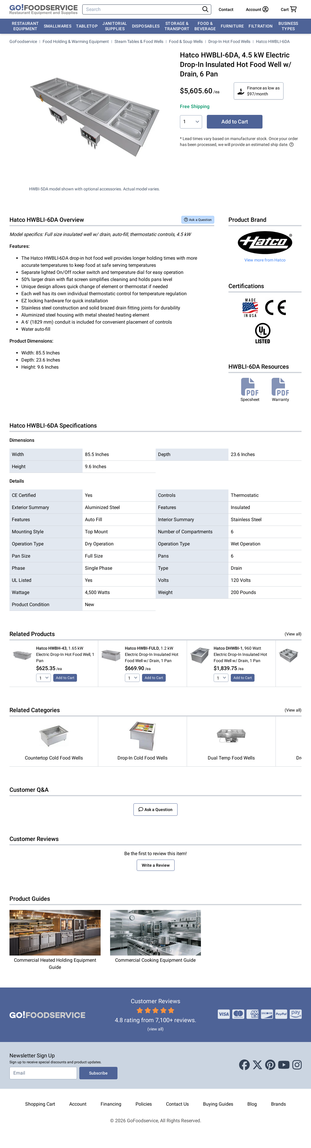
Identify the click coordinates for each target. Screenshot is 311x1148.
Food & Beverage (205, 26)
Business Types (288, 26)
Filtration (261, 26)
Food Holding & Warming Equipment (76, 41)
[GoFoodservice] (43, 9)
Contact (226, 9)
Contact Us (177, 1104)
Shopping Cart (40, 1104)
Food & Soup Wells (186, 41)
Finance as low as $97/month (259, 91)
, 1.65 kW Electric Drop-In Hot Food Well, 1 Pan (65, 654)
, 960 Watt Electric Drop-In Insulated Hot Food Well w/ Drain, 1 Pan (240, 654)
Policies (144, 1104)
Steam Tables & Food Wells (139, 41)
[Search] (142, 9)
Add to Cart (234, 121)
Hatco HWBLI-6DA (273, 41)
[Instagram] (297, 1065)
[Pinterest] (270, 1065)
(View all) (293, 634)
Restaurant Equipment (25, 26)
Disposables (146, 26)
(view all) (155, 1029)
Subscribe (98, 1073)
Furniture (232, 26)
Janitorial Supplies (114, 26)
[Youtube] (284, 1065)
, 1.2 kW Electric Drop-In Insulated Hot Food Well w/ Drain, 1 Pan (151, 654)
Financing (111, 1104)
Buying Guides (218, 1104)
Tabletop (87, 26)
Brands (278, 1104)
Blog (252, 1104)
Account (77, 1104)
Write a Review (156, 865)
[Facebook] (244, 1065)
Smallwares (58, 26)
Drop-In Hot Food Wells (229, 41)
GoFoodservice (23, 41)
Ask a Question (198, 219)
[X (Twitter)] (257, 1065)
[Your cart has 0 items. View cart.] (289, 9)
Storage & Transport (177, 26)
